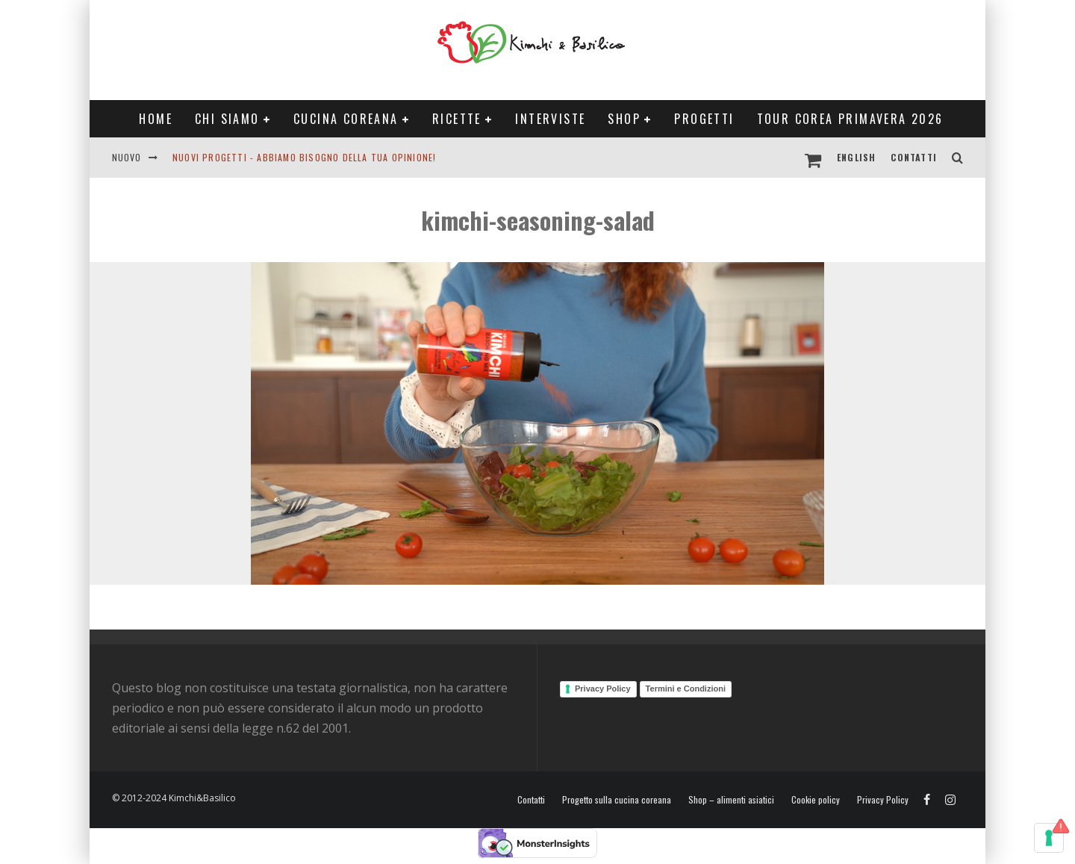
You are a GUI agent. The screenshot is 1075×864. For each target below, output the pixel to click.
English (856, 157)
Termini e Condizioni (686, 688)
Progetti (704, 119)
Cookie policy (815, 799)
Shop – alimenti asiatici (731, 799)
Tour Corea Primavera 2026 (850, 119)
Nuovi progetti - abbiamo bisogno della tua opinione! (304, 157)
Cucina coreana (346, 119)
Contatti (914, 157)
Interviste (550, 119)
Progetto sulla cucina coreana (616, 799)
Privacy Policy (603, 688)
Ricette (457, 119)
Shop (624, 119)
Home (155, 119)
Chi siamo (227, 119)
